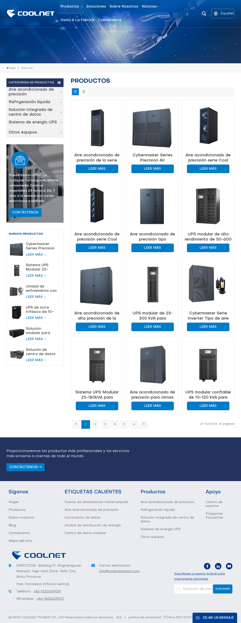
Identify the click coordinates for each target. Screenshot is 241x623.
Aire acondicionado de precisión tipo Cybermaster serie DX (152, 237)
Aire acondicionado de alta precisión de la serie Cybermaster (97, 316)
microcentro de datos (82, 517)
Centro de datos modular (85, 533)
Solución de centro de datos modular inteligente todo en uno (40, 352)
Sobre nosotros (124, 6)
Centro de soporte (214, 504)
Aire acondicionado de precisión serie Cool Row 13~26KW (97, 237)
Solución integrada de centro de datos (31, 112)
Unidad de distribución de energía (93, 525)
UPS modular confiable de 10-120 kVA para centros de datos (208, 395)
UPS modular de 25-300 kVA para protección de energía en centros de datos (153, 316)
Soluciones (96, 6)
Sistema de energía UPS (33, 122)
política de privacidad (145, 617)
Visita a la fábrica (77, 20)
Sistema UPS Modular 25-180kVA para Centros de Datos (37, 268)
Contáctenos (110, 20)
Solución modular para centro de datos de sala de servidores (40, 331)
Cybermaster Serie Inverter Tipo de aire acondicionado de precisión (208, 316)
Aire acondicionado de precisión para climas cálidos (152, 395)
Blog (12, 525)
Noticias (149, 6)
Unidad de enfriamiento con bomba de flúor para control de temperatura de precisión (41, 289)
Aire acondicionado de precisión (31, 92)
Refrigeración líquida (29, 102)
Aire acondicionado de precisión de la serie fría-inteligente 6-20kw (97, 158)
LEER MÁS (36, 254)
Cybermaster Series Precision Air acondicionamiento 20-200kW (43, 246)
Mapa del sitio (20, 540)
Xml (119, 617)
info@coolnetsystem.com (119, 571)
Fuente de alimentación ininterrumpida (96, 502)
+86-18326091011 (47, 591)
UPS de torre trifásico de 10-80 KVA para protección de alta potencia (40, 310)
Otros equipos (23, 132)
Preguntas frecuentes (214, 515)
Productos (70, 6)
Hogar (11, 68)
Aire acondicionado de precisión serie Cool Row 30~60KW (208, 158)
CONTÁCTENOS (25, 212)
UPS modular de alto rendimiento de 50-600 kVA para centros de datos (208, 237)
